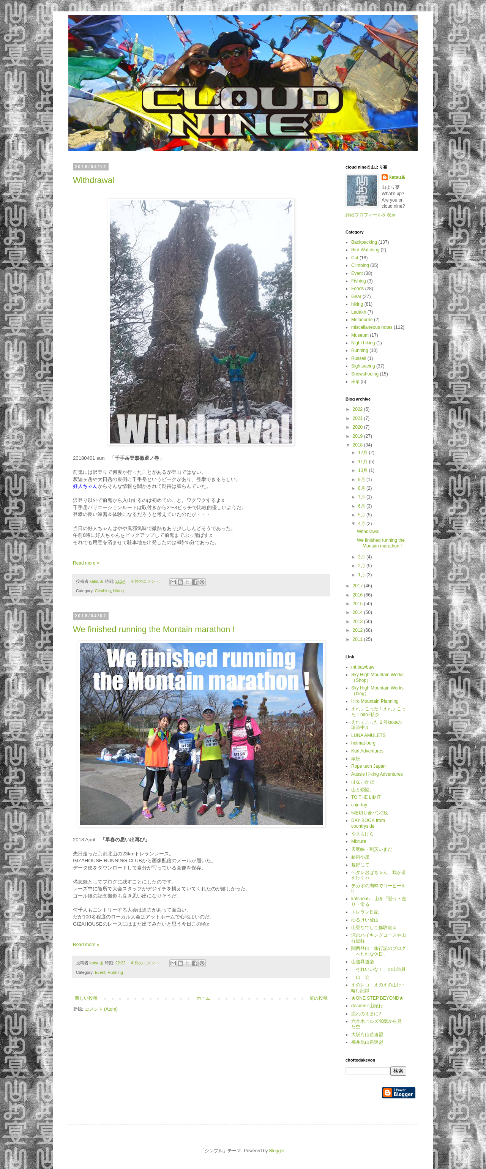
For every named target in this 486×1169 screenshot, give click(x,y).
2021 (358, 418)
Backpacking (364, 242)
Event (100, 972)
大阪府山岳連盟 (367, 1034)
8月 (362, 488)
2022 (358, 409)
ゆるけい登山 (365, 920)
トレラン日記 (365, 912)
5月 (362, 514)
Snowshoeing (365, 374)
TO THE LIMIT (366, 797)
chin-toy (359, 805)
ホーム (203, 998)
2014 (358, 612)
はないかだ (362, 781)
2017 (358, 585)
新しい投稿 (86, 998)
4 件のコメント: (146, 581)
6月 (362, 506)
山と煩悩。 (362, 789)
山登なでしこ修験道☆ (374, 927)
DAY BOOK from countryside (368, 823)
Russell (358, 358)
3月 (362, 557)
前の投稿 (318, 998)
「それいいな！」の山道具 (378, 969)
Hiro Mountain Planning (375, 701)
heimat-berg (363, 743)
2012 (358, 630)
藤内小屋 (360, 857)
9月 (362, 479)
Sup (355, 381)
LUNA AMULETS (368, 735)
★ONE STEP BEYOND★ (377, 998)
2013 (358, 621)
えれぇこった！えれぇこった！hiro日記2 (378, 711)
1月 (362, 574)
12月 (363, 452)
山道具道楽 (362, 961)
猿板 (355, 758)
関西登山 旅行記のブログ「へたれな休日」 (378, 951)
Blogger (277, 1150)
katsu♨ (397, 177)
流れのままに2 (366, 1013)
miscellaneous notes (372, 327)
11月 (363, 461)
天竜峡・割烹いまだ (371, 849)
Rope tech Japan (368, 766)
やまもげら (362, 833)
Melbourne (362, 319)
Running (115, 972)
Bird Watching (365, 249)
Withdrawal (93, 180)
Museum (360, 335)
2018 (358, 445)
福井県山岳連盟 (367, 1042)
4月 (362, 523)
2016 (358, 595)
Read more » (86, 563)
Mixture (358, 841)
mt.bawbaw (362, 667)
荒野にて (360, 865)
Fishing (358, 281)
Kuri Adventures (367, 751)
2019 (358, 436)
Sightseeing (363, 366)
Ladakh (358, 312)
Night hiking (363, 342)
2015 (358, 603)
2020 (358, 427)
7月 (362, 497)
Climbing (103, 590)
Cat (354, 257)
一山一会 (360, 977)
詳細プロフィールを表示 (371, 215)
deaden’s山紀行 (367, 1005)
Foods (357, 288)
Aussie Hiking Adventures (377, 774)
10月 (363, 470)
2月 (362, 565)
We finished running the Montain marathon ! (154, 629)
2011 (358, 639)
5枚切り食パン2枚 (369, 813)
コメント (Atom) (101, 1009)
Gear (356, 296)
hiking (118, 590)
